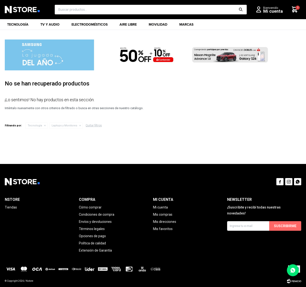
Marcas (186, 26)
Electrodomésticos (89, 26)
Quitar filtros (94, 125)
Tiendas (11, 207)
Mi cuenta (160, 207)
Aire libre (128, 26)
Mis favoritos (163, 229)
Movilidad (158, 26)
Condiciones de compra (96, 214)
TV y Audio (50, 26)
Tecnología (17, 26)
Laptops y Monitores (64, 125)
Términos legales (92, 229)
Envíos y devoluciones (95, 222)
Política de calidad (92, 243)
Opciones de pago (92, 236)
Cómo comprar (90, 207)
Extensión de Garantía (95, 250)
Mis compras (162, 214)
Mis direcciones (164, 222)
